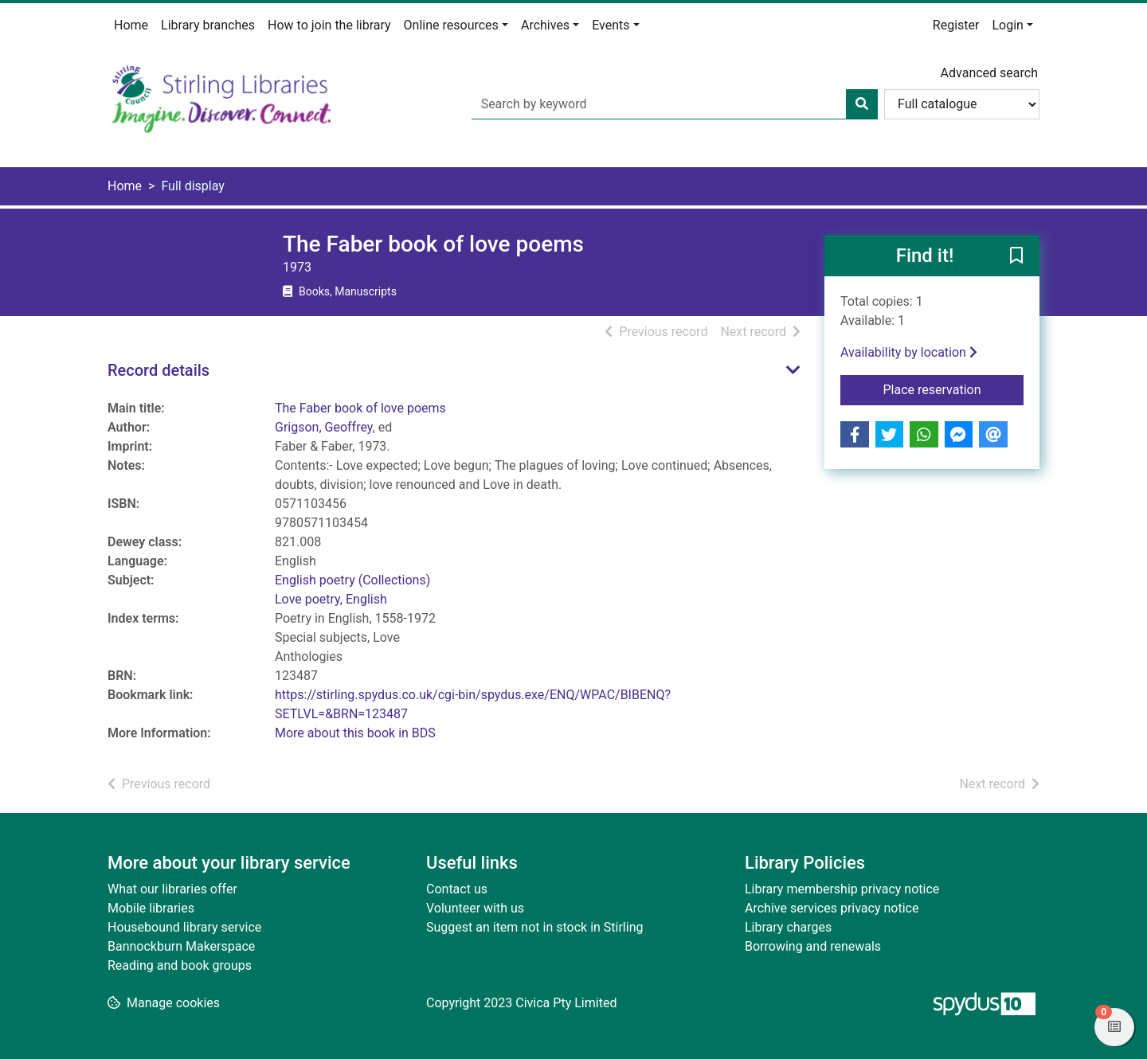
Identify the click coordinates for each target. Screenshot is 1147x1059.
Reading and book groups (180, 965)
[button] (1016, 256)
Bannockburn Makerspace (181, 946)
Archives (545, 25)
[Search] (862, 104)
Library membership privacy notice (842, 889)
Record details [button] (158, 370)
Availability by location (908, 352)
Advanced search (989, 72)
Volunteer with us (475, 908)
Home (131, 25)
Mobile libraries (151, 908)
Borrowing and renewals (813, 946)
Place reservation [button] (953, 388)
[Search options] (961, 104)
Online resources (451, 25)
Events (610, 25)
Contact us (456, 889)
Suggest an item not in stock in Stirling (534, 927)
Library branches (208, 25)
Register (956, 25)
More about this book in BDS (355, 733)
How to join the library (329, 25)
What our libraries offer (172, 889)
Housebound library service (184, 927)
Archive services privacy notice (831, 908)
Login (1007, 25)
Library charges (788, 927)
